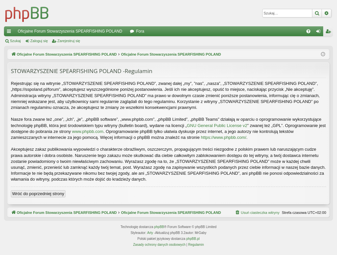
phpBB (159, 227)
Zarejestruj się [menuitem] (329, 32)
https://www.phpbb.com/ (223, 137)
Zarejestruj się (68, 41)
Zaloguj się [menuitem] (319, 32)
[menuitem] (308, 31)
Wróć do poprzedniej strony (38, 193)
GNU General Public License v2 (217, 125)
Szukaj (15, 41)
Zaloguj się (39, 41)
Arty (150, 233)
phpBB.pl (193, 239)
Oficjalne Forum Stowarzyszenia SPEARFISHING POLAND (70, 31)
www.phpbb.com (87, 131)
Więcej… (10, 32)
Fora (140, 31)
